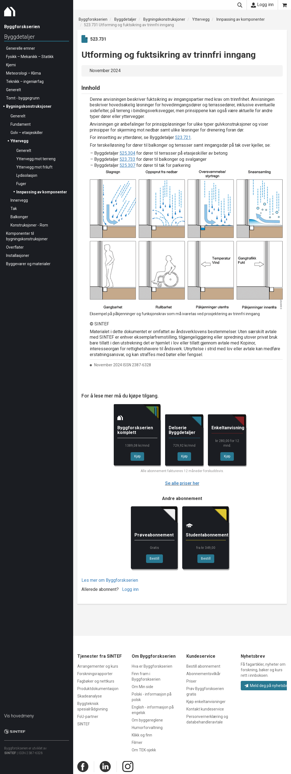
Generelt (13, 90)
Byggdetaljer (19, 36)
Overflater (15, 247)
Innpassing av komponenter (41, 192)
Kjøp (137, 456)
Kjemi (11, 65)
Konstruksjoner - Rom (29, 225)
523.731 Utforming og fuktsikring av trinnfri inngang (129, 25)
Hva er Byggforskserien (152, 666)
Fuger (21, 183)
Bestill (154, 558)
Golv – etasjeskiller (26, 132)
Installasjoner (17, 255)
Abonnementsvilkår (203, 674)
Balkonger (19, 217)
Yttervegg (19, 141)
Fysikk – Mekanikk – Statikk (30, 56)
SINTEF (10, 753)
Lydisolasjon (26, 175)
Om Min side (142, 687)
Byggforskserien (93, 19)
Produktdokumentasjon (97, 688)
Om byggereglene (147, 720)
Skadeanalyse (89, 696)
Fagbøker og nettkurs (95, 681)
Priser (191, 681)
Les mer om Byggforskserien (109, 580)
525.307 (127, 165)
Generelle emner (20, 48)
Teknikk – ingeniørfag (25, 81)
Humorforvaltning (147, 727)
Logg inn (262, 4)
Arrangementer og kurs (97, 666)
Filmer (137, 742)
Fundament (20, 124)
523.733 (127, 159)
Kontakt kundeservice (205, 709)
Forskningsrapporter (95, 674)
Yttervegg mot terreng (35, 159)
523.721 (183, 137)
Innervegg (19, 200)
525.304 (127, 153)
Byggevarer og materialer (28, 264)
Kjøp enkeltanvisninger (206, 701)
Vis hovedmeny (19, 715)
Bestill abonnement (203, 666)
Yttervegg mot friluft (34, 167)
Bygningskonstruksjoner (29, 106)
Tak (13, 208)
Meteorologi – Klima (23, 73)
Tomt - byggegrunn (22, 98)
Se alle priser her (182, 483)
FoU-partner (87, 716)
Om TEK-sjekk (144, 750)
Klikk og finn (142, 735)
